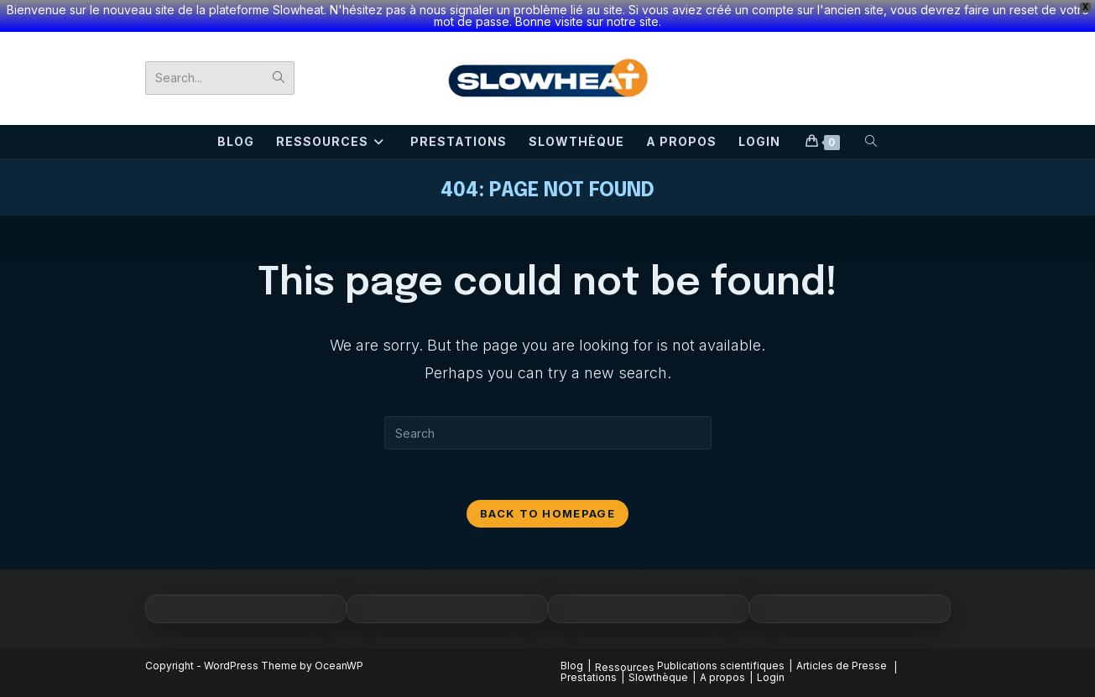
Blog (572, 665)
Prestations (589, 677)
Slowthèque (658, 677)
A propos (722, 677)
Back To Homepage (547, 513)
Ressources (624, 667)
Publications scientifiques (721, 665)
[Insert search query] (548, 433)
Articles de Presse (841, 665)
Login (771, 677)
